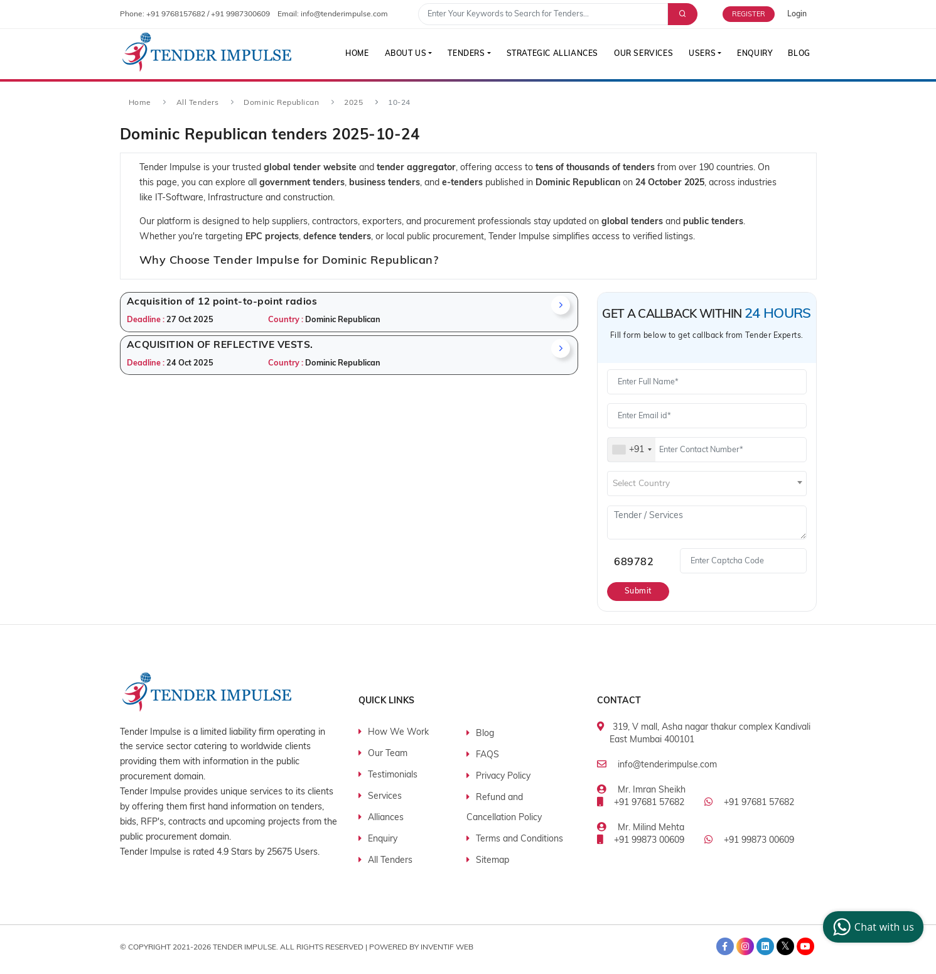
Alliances (386, 818)
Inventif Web (447, 947)
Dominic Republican (281, 103)
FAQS (487, 755)
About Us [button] (401, 54)
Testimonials (392, 775)
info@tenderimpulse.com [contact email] (344, 14)
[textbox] (707, 484)
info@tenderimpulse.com (667, 765)
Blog (799, 54)
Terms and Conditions (519, 839)
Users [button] (700, 54)
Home (352, 54)
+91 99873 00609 (649, 840)
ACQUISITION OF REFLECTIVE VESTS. (220, 345)
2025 (353, 103)
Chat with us (871, 926)
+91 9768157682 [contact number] (175, 14)
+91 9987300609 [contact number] (240, 14)
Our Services (641, 54)
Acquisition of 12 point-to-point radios (222, 302)
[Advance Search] (681, 14)
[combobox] (631, 450)
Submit (638, 591)
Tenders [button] (462, 54)
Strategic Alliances (549, 54)
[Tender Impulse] (207, 52)
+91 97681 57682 (649, 803)
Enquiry (754, 54)
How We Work (398, 732)
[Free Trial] (755, 14)
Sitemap (492, 860)
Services (385, 796)
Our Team (387, 754)
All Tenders (197, 103)
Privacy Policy (503, 776)
